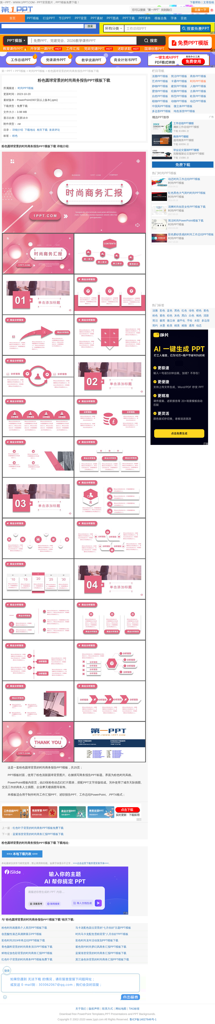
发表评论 (54, 129)
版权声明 (94, 1008)
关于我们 (80, 1008)
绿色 (191, 310)
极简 (162, 320)
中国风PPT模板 (161, 106)
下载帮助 (195, 2)
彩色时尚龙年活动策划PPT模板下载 (96, 940)
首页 (12, 18)
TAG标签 (134, 1008)
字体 (174, 18)
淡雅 (155, 310)
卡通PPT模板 (179, 81)
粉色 (15, 135)
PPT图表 (113, 18)
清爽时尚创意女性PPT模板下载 (187, 206)
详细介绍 (17, 129)
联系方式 (107, 1008)
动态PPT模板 (198, 101)
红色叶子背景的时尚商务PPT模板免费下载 (38, 827)
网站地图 (121, 1008)
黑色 (177, 310)
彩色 (162, 310)
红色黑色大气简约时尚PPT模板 (187, 192)
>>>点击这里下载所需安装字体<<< (91, 863)
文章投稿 (208, 2)
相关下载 (42, 129)
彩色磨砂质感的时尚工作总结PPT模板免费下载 (191, 234)
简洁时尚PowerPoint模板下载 (185, 220)
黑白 (184, 315)
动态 (199, 325)
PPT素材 (97, 18)
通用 (191, 325)
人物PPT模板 (198, 86)
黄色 (206, 310)
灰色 (177, 315)
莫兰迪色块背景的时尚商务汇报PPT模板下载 (102, 959)
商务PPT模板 (198, 76)
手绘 (189, 320)
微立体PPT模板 (183, 106)
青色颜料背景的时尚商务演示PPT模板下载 (27, 946)
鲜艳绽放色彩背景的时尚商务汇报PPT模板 (27, 953)
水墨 (162, 325)
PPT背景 (81, 18)
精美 (177, 325)
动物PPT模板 (179, 101)
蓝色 (169, 310)
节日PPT (65, 18)
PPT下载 (129, 18)
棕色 (169, 315)
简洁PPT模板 (179, 76)
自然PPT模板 (160, 96)
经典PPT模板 (179, 91)
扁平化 (181, 320)
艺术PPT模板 (160, 81)
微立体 (171, 320)
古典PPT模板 (198, 91)
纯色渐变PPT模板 (184, 111)
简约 (155, 325)
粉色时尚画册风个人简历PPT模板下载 (24, 927)
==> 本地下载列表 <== (22, 854)
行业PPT (49, 18)
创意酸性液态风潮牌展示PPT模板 (22, 934)
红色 (184, 310)
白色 (191, 315)
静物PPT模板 (160, 86)
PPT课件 (145, 18)
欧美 (169, 325)
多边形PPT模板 (161, 111)
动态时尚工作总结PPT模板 (184, 179)
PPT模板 (33, 18)
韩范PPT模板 (179, 96)
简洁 (155, 320)
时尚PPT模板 (37, 70)
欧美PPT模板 (198, 96)
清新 (206, 315)
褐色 (199, 315)
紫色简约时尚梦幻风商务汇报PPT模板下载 (100, 946)
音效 (184, 18)
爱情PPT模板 (160, 91)
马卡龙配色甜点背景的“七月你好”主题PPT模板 (103, 927)
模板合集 (161, 18)
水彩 (197, 320)
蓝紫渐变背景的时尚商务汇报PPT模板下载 (38, 834)
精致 (184, 325)
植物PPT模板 (160, 101)
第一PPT (7, 70)
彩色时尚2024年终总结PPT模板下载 (23, 940)
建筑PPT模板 (179, 86)
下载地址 (30, 129)
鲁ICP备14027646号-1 (143, 1019)
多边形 (206, 320)
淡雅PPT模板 (160, 76)
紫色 (162, 315)
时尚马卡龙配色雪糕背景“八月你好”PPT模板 (101, 934)
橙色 (199, 310)
